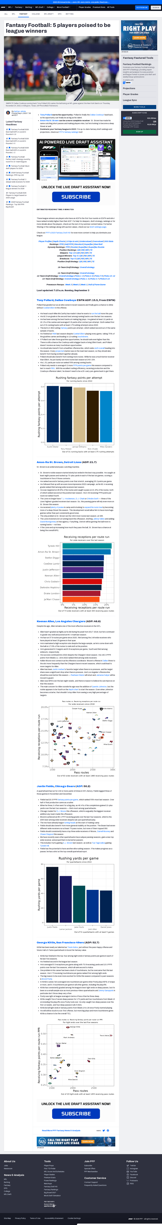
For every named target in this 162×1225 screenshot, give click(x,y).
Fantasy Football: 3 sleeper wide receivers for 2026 (18, 181)
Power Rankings (50, 1181)
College (36, 14)
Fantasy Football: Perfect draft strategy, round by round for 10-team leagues (18, 159)
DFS (59, 14)
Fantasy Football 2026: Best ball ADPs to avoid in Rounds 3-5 (17, 141)
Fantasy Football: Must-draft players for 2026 (18, 167)
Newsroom (8, 1169)
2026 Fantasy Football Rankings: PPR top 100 (17, 174)
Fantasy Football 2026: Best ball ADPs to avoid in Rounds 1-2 (17, 150)
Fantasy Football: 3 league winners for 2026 (16, 187)
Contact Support (91, 1182)
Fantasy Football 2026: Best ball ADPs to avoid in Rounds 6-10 (17, 132)
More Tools (139, 107)
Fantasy (24, 14)
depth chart (73, 689)
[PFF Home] (3, 7)
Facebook (134, 1175)
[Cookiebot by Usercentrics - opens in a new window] (15, 1220)
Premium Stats (50, 1178)
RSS (132, 1184)
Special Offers (89, 1169)
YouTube (133, 1172)
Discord (133, 1178)
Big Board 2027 (50, 1193)
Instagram (134, 1169)
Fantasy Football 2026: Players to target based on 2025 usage (16, 195)
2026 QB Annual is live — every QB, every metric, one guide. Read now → (81, 2)
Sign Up (139, 132)
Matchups (48, 1184)
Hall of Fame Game (97, 285)
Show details (37, 1220)
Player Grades (49, 1175)
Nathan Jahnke (20, 111)
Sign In (156, 7)
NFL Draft (49, 14)
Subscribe (88, 1166)
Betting (69, 14)
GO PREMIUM (141, 7)
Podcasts (134, 1181)
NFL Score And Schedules (54, 1172)
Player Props (49, 1166)
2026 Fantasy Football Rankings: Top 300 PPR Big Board (17, 204)
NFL (13, 14)
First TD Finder (49, 1169)
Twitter (133, 1166)
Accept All (142, 1203)
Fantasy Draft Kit (50, 1187)
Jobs (6, 1166)
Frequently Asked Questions (95, 1185)
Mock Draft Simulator (52, 1196)
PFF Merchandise (91, 1172)
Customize (142, 1211)
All (6, 14)
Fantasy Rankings (51, 1190)
